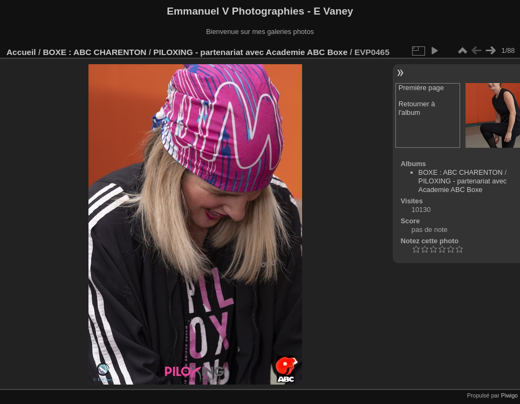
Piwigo (509, 395)
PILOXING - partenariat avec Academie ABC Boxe (250, 52)
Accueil (21, 52)
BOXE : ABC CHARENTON (94, 52)
